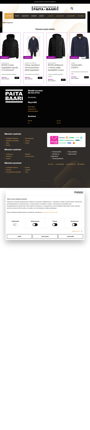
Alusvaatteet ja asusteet (13, 172)
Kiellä (19, 236)
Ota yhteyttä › (32, 97)
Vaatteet (9, 16)
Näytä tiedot (76, 231)
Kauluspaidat (29, 138)
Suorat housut (29, 156)
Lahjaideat (60, 16)
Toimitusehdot (56, 151)
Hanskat (8, 170)
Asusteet (25, 16)
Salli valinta (45, 236)
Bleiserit (27, 154)
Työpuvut (9, 156)
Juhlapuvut (9, 154)
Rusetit (27, 167)
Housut (27, 140)
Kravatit (27, 170)
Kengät (34, 16)
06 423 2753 (34, 93)
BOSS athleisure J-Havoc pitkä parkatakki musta (56, 67)
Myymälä (81, 16)
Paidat (8, 145)
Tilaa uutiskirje (72, 151)
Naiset (41, 16)
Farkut (27, 143)
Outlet (50, 16)
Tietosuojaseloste (57, 158)
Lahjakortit (71, 16)
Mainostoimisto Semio (45, 180)
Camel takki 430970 (76, 66)
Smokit (8, 158)
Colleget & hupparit (12, 138)
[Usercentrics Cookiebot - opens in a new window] (75, 192)
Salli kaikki (70, 236)
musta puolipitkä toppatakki (8, 74)
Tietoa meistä (72, 154)
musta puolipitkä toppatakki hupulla (55, 75)
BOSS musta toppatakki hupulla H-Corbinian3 (9, 67)
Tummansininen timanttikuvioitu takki (79, 72)
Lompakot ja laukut (12, 167)
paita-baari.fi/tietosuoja (50, 212)
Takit (7, 143)
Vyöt (26, 172)
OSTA (17, 77)
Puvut (17, 16)
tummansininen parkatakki (32, 74)
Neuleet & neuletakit (12, 140)
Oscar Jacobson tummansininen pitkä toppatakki (32, 67)
